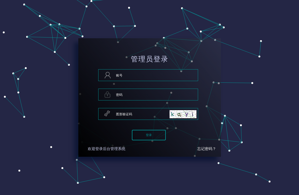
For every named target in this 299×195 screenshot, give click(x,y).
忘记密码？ (206, 149)
